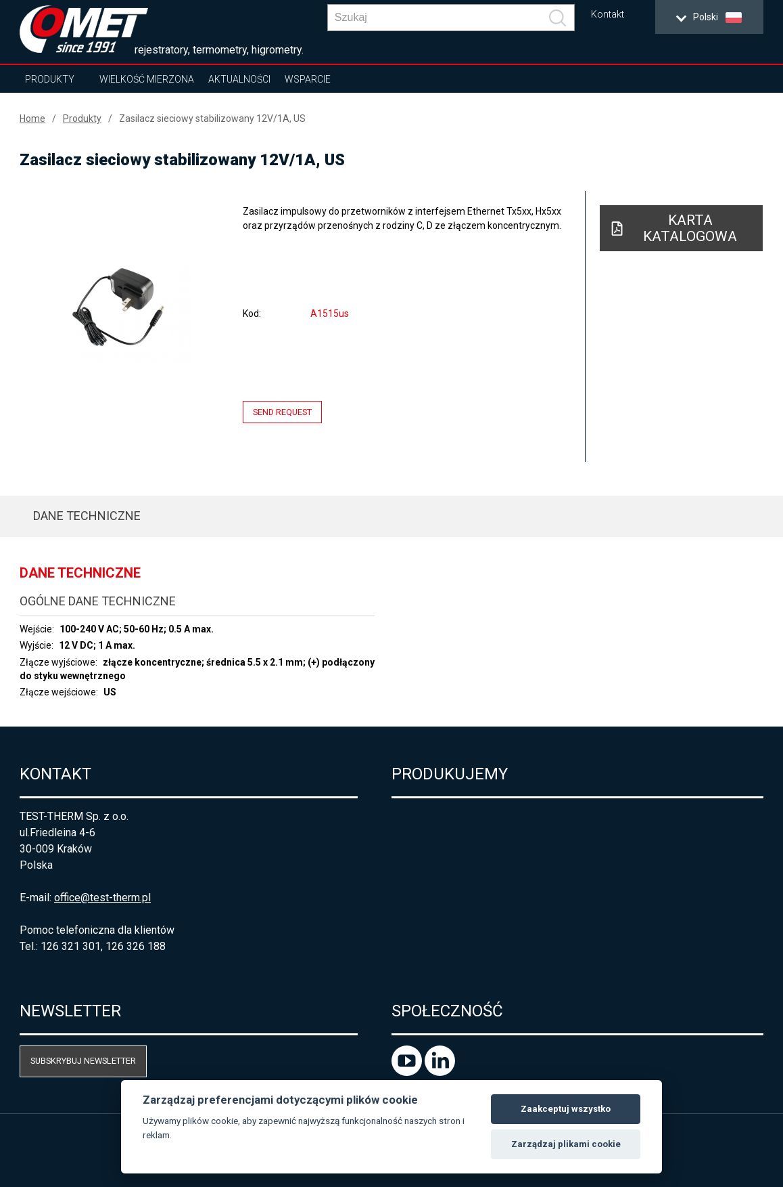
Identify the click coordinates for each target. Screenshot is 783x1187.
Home (32, 118)
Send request (282, 412)
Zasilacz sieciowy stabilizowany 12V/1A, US (212, 118)
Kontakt (607, 14)
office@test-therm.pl (102, 897)
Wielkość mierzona (146, 79)
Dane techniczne (87, 516)
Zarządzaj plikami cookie (566, 1144)
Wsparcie (308, 79)
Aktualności (239, 79)
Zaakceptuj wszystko (566, 1109)
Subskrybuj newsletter (83, 1061)
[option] (120, 309)
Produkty (49, 79)
